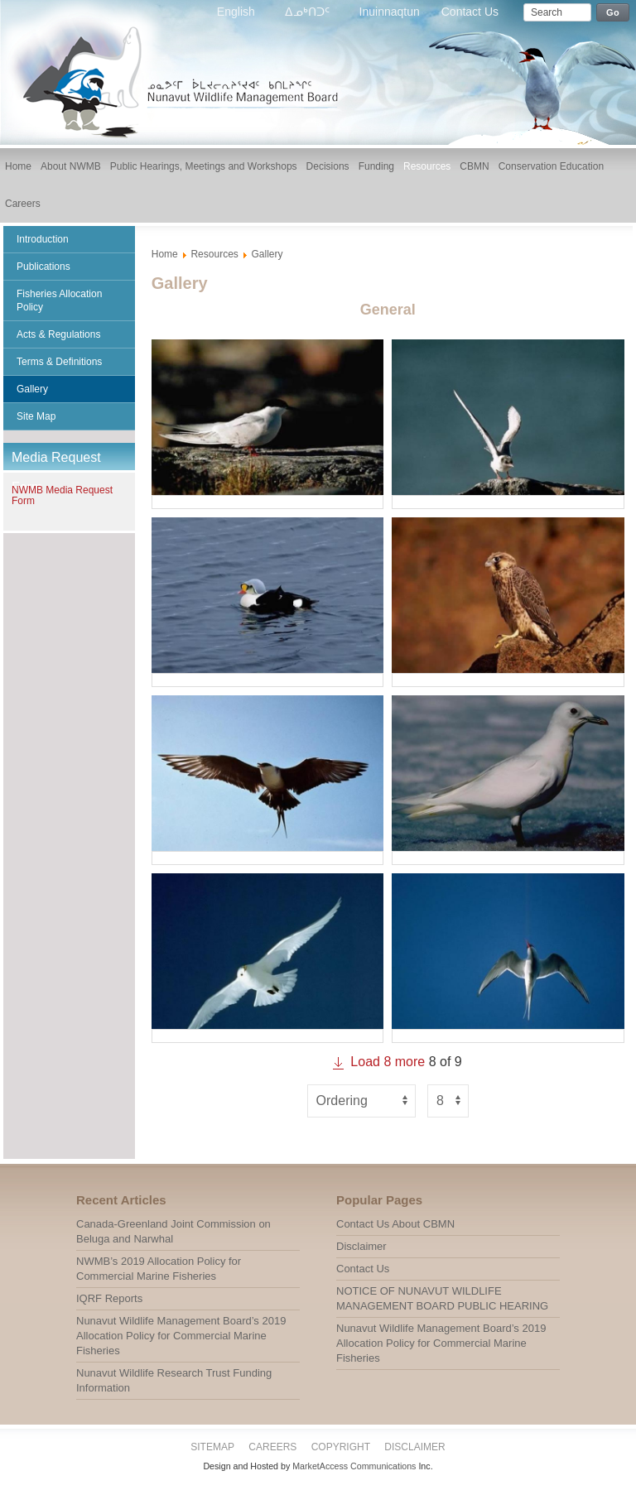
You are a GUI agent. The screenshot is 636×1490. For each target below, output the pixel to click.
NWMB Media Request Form (62, 495)
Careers (272, 1447)
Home (165, 254)
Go (612, 12)
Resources (214, 254)
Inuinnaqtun (389, 11)
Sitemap (212, 1447)
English (237, 11)
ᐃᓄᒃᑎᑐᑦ (309, 11)
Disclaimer (414, 1447)
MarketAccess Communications (354, 1466)
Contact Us (470, 11)
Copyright (340, 1447)
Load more (377, 1062)
